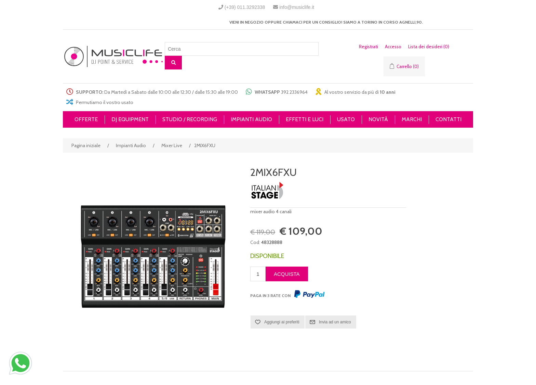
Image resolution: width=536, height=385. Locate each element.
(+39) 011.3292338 (245, 7)
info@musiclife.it (296, 7)
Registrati (368, 46)
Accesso (393, 46)
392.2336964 (294, 92)
